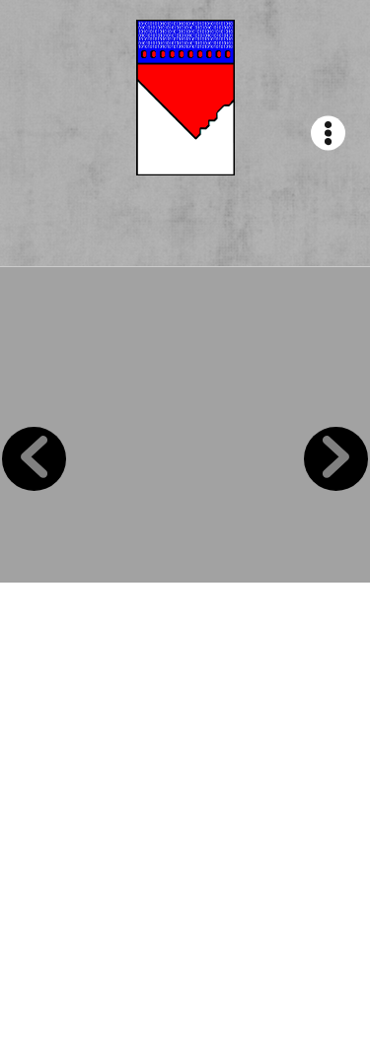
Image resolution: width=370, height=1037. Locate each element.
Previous (34, 459)
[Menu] (328, 133)
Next (336, 459)
